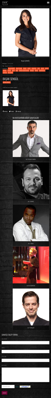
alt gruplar (10, 72)
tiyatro (42, 68)
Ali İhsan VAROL (31, 159)
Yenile (17, 389)
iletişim (4, 70)
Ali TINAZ (31, 243)
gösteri (46, 68)
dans (17, 70)
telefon (9, 70)
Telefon (4, 357)
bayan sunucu (19, 68)
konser (36, 70)
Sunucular (10, 63)
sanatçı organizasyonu (24, 70)
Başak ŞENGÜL (11, 68)
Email (4, 348)
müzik (13, 70)
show (38, 68)
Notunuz (5, 365)
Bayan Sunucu (9, 66)
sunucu (24, 68)
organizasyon (42, 70)
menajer (32, 70)
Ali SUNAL (31, 201)
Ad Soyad (5, 339)
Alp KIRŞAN (30, 328)
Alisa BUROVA (31, 286)
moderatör (34, 68)
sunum (29, 68)
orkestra (5, 72)
